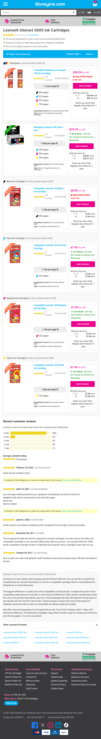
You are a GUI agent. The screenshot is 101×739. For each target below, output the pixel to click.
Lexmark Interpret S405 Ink (78, 642)
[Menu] (5, 4)
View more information (72, 480)
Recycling (30, 684)
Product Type (73, 54)
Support (54, 673)
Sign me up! (11, 703)
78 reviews (33, 35)
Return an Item (33, 681)
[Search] (36, 12)
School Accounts (79, 681)
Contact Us (31, 677)
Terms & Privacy (58, 684)
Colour (89, 54)
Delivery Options (78, 673)
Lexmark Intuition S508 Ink (46, 642)
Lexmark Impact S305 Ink (77, 637)
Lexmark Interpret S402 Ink (15, 637)
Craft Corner (31, 688)
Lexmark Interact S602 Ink (14, 632)
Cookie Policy (57, 688)
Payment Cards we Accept (83, 684)
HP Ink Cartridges (13, 673)
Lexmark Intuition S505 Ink (46, 632)
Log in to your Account (36, 673)
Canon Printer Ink (13, 677)
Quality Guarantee (59, 681)
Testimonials (57, 677)
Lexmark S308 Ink (11, 642)
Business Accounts (80, 677)
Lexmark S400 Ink (74, 632)
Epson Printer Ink (13, 681)
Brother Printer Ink (13, 684)
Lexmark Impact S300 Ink (46, 637)
